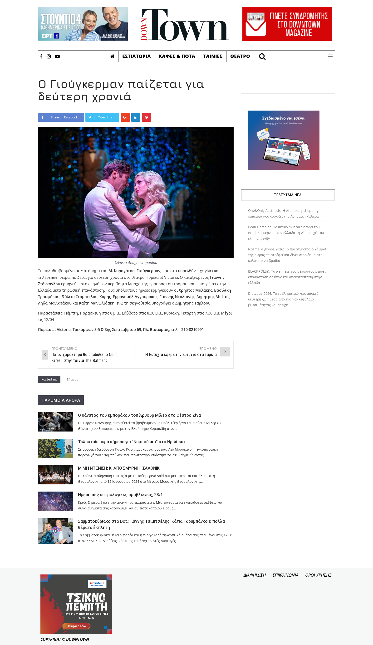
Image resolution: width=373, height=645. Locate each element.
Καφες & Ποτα (177, 56)
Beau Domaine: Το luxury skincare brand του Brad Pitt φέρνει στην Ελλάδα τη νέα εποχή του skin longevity (286, 233)
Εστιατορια (136, 56)
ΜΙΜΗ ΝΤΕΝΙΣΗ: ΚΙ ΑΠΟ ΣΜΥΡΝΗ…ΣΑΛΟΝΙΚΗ (120, 468)
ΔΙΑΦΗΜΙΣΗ (255, 575)
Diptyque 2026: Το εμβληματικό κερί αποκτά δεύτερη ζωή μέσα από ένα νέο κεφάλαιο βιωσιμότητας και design (283, 299)
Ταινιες (212, 56)
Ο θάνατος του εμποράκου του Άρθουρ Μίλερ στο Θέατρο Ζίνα (139, 415)
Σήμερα (73, 379)
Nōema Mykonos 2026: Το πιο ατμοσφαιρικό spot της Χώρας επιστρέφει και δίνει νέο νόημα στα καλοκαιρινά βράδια (287, 255)
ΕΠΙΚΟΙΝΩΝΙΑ (285, 575)
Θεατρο (240, 56)
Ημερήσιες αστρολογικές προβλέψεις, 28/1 (120, 494)
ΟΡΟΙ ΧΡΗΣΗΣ (318, 575)
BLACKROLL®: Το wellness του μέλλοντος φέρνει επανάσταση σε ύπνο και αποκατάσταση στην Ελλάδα (287, 277)
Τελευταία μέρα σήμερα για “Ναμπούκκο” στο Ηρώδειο (131, 441)
